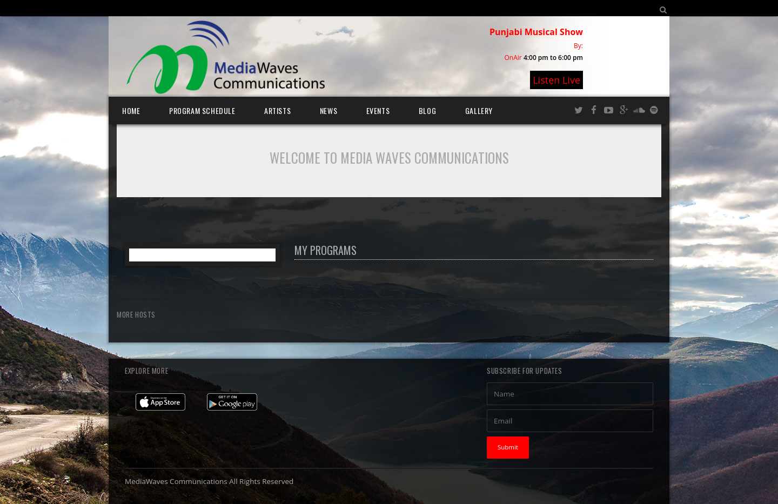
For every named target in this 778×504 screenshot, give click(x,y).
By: (578, 45)
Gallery (479, 110)
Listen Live (556, 79)
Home (131, 110)
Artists (277, 110)
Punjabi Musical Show (536, 32)
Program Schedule (202, 110)
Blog (427, 110)
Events (378, 110)
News (328, 110)
